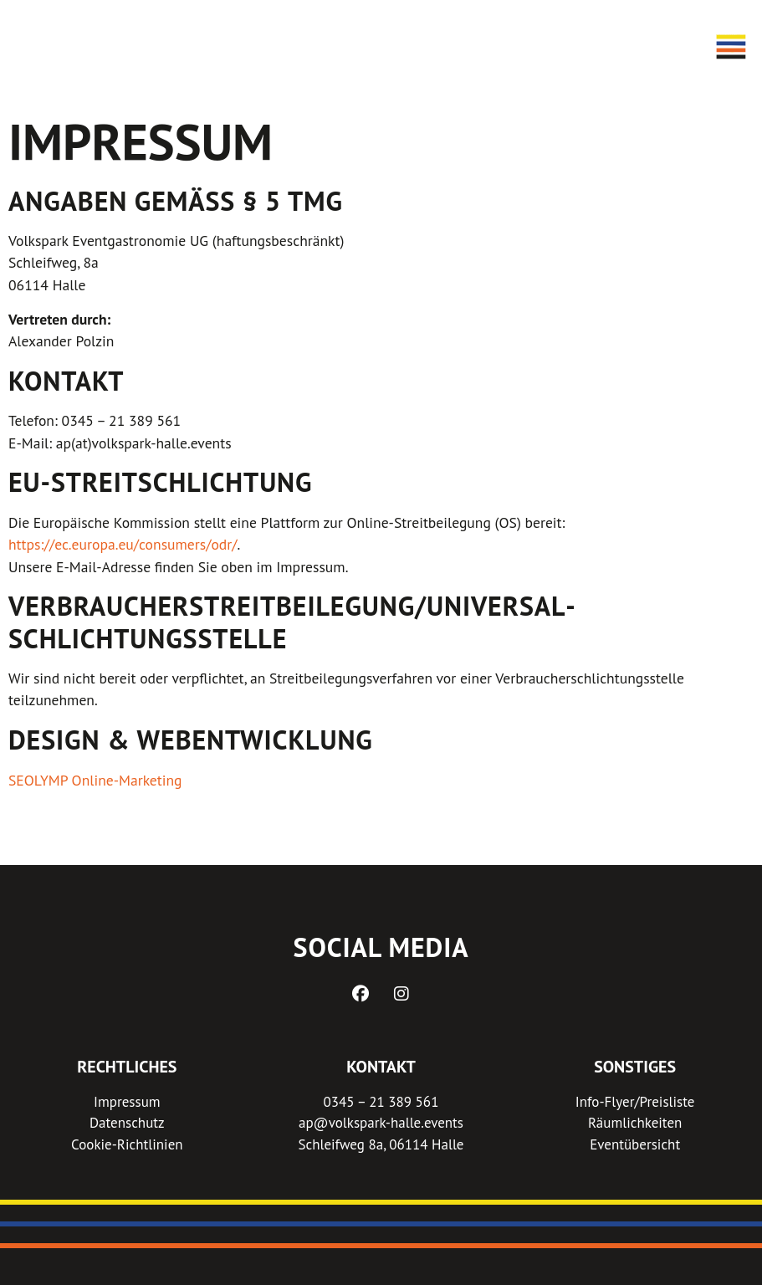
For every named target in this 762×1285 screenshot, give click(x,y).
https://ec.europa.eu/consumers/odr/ (123, 544)
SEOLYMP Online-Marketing (95, 780)
